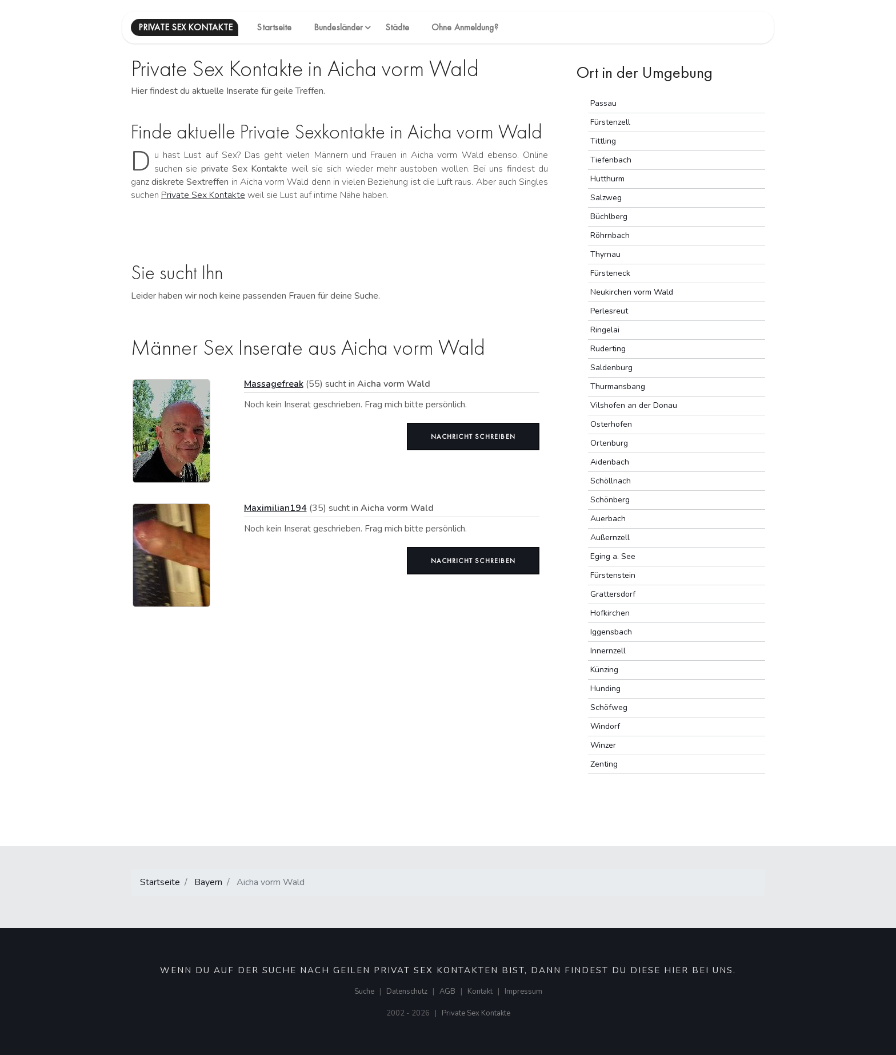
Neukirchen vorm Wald (631, 292)
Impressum (523, 991)
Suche (364, 991)
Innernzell (608, 650)
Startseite (274, 27)
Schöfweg (608, 707)
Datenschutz (406, 991)
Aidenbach (609, 462)
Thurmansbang (617, 386)
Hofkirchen (610, 613)
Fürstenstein (612, 575)
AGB (447, 991)
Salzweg (606, 197)
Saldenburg (611, 367)
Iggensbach (611, 631)
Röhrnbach (610, 235)
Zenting (604, 764)
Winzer (603, 745)
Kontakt (480, 991)
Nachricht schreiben (473, 436)
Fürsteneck (610, 273)
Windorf (605, 726)
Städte (397, 27)
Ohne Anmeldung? (464, 27)
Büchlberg (608, 216)
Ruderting (608, 348)
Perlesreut (609, 311)
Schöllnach (610, 480)
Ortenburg (609, 443)
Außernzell (610, 537)
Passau (603, 103)
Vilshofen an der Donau (633, 405)
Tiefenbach (610, 159)
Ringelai (604, 329)
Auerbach (608, 518)
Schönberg (610, 499)
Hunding (605, 688)
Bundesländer (338, 27)
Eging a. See (612, 556)
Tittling (603, 141)
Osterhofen (611, 424)
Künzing (604, 669)
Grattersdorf (612, 594)
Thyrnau (605, 254)
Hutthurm (607, 178)
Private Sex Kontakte (203, 195)
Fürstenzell (610, 122)
